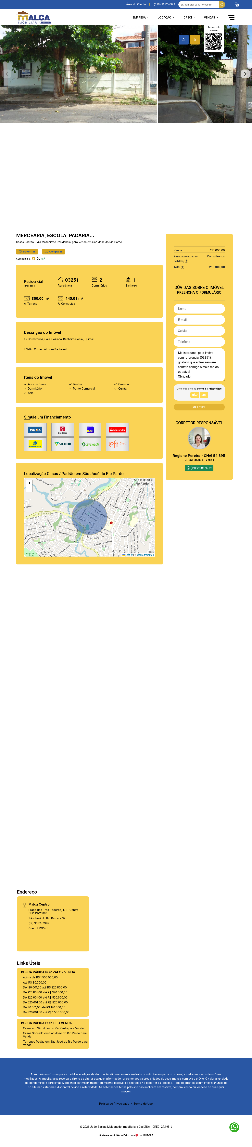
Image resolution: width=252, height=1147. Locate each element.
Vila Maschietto (46, 242)
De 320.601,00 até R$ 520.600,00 (45, 997)
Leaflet (127, 555)
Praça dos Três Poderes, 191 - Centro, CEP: (54, 911)
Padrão (29, 242)
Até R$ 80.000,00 (34, 982)
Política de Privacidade (114, 1103)
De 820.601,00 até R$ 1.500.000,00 (46, 1012)
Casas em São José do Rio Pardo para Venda (53, 1028)
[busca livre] (222, 4)
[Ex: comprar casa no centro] (198, 4)
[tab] (184, 40)
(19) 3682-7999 (39, 923)
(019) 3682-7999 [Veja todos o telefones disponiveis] (164, 4)
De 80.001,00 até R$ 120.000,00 (44, 1007)
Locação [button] (165, 17)
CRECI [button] (188, 17)
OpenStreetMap (145, 555)
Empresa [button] (139, 17)
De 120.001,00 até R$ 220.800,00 (45, 987)
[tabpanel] (126, 74)
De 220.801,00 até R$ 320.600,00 (45, 992)
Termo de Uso (143, 1103)
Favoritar (27, 251)
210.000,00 (217, 250)
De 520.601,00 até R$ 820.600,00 (45, 1002)
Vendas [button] (210, 17)
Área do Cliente (136, 4)
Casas (20, 242)
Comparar (53, 251)
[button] (236, 5)
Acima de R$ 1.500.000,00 (40, 977)
